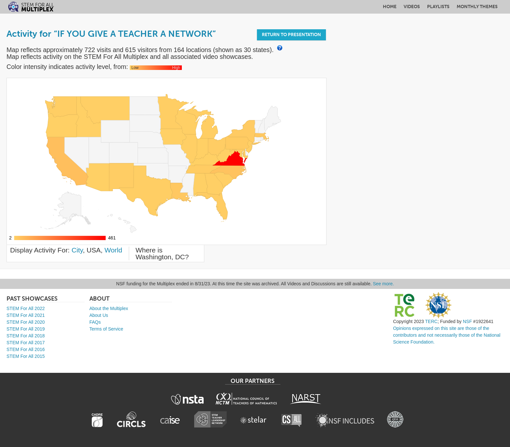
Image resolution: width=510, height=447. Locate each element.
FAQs (95, 322)
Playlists (438, 6)
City (77, 250)
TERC (431, 321)
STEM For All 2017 (26, 342)
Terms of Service (106, 329)
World (113, 250)
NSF (467, 321)
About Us (98, 315)
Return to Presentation (291, 34)
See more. (383, 283)
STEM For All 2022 (26, 308)
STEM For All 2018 (26, 335)
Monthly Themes (477, 6)
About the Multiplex (108, 308)
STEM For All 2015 (26, 356)
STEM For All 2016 (26, 349)
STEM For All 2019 (26, 329)
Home (389, 6)
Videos (412, 6)
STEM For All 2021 (26, 315)
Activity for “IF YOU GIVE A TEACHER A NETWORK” (111, 34)
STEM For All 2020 (26, 322)
